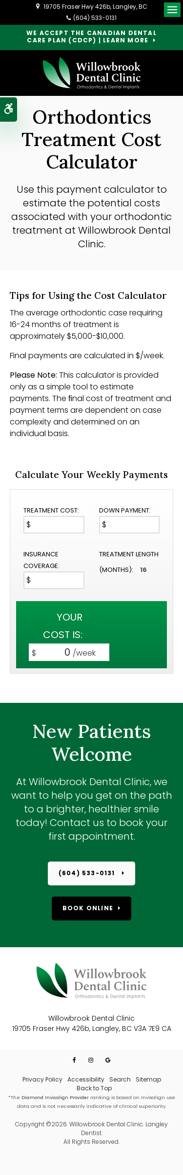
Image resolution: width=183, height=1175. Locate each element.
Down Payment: (125, 510)
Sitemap (148, 1079)
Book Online (87, 908)
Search (120, 1079)
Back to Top (94, 1088)
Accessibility (85, 1079)
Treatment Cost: (51, 510)
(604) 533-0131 (95, 18)
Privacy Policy (42, 1079)
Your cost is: (62, 626)
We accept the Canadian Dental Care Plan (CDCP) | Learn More (91, 37)
